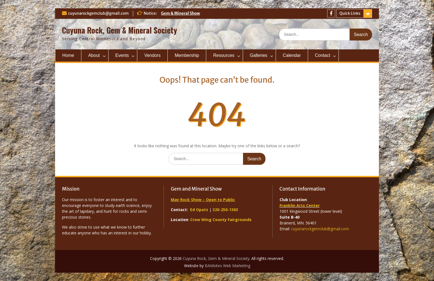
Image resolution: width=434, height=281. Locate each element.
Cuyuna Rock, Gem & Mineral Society (119, 30)
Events (122, 55)
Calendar (292, 55)
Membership (187, 55)
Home (68, 55)
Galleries (258, 55)
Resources (223, 55)
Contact (322, 55)
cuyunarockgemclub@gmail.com (98, 13)
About (94, 55)
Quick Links (349, 13)
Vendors (152, 55)
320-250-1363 (225, 209)
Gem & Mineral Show (180, 13)
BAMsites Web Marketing (227, 265)
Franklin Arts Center (300, 205)
